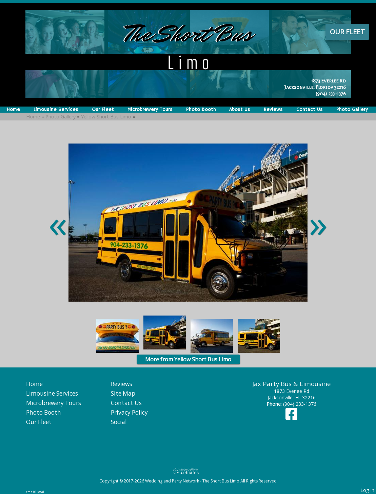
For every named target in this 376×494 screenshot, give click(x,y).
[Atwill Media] (188, 471)
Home (13, 110)
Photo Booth (201, 110)
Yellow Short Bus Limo (106, 116)
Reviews (273, 110)
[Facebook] (291, 417)
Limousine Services (56, 110)
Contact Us (309, 110)
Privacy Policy (129, 412)
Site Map (123, 393)
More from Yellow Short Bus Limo (188, 359)
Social (119, 422)
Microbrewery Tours (150, 110)
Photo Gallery (352, 110)
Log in (367, 490)
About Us (239, 110)
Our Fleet (347, 31)
